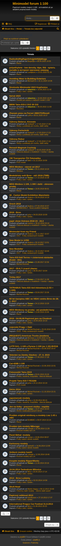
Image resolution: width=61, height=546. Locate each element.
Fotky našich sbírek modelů (28, 439)
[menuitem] (8, 24)
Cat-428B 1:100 (17, 363)
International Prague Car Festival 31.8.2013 (31, 504)
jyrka (29, 215)
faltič (29, 160)
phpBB (22, 537)
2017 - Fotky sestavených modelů (30, 236)
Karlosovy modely (18, 443)
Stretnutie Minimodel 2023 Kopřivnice (28, 87)
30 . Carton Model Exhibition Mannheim (29, 195)
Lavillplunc (31, 72)
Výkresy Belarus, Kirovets (22, 122)
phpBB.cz (36, 540)
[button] (48, 48)
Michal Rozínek (23, 264)
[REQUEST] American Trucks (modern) (29, 335)
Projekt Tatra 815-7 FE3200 (22, 381)
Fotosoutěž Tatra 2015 (20, 372)
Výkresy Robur (16, 139)
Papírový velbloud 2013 (21, 495)
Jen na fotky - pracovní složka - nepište (29, 406)
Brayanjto (31, 61)
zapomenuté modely (19, 398)
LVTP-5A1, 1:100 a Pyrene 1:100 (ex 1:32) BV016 (33, 346)
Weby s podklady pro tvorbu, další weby (32, 126)
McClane (30, 338)
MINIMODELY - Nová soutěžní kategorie (33, 208)
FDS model (21, 162)
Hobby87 (31, 124)
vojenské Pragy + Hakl (20, 327)
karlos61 (30, 446)
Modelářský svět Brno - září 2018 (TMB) (29, 175)
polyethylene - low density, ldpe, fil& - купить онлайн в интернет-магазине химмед (32, 68)
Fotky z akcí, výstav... (25, 91)
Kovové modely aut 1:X (26, 430)
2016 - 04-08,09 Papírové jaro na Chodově (30, 318)
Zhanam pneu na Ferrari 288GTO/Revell (29, 113)
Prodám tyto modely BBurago (24, 426)
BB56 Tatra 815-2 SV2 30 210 (23, 104)
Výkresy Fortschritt (19, 130)
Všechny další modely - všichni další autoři (33, 491)
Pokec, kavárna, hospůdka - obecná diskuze (34, 376)
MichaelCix (31, 81)
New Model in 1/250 (19, 240)
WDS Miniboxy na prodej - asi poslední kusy (31, 310)
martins (30, 223)
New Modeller (16, 249)
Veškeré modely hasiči (20, 452)
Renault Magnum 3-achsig (22, 147)
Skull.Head (14, 486)
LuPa (29, 115)
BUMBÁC (31, 420)
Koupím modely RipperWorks (24, 461)
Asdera (30, 197)
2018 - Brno (15, 212)
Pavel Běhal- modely (19, 435)
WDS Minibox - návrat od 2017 (24, 167)
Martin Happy (32, 489)
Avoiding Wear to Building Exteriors (27, 78)
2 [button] (41, 48)
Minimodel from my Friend (22, 231)
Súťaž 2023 (15, 96)
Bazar (19, 63)
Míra (29, 472)
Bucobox (20, 109)
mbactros (31, 89)
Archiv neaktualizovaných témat (29, 411)
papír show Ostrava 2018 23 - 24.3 (26, 221)
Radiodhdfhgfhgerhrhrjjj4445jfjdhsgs (28, 59)
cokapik (30, 429)
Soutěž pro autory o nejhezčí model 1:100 (33, 100)
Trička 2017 (15, 277)
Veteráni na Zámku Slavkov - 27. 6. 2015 (29, 355)
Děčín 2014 (14, 389)
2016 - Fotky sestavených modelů (30, 331)
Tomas (30, 169)
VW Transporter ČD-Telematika (25, 158)
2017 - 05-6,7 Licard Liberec (23, 268)
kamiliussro (31, 497)
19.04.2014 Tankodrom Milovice (25, 469)
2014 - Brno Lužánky (19, 478)
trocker (30, 437)
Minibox (20, 171)
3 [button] (45, 48)
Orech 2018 (15, 204)
